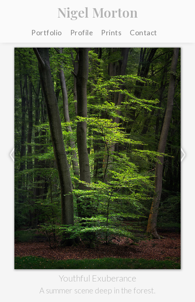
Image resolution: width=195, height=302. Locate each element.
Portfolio (46, 32)
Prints (111, 32)
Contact (143, 32)
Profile (81, 32)
